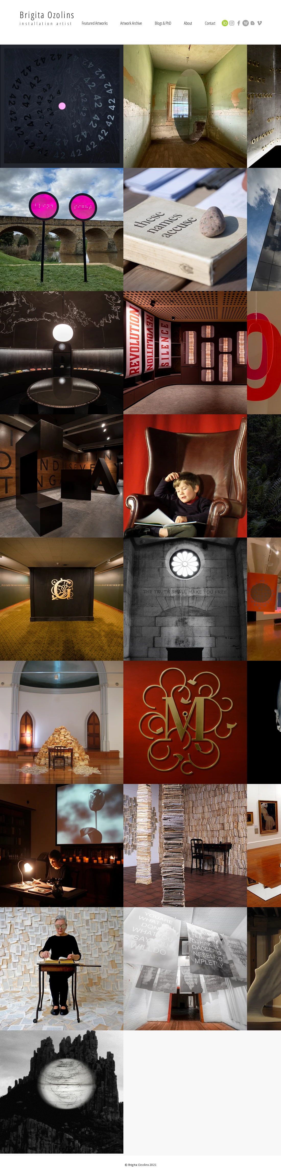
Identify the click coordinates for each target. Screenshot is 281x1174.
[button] (94, 23)
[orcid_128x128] (225, 23)
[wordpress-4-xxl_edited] (245, 23)
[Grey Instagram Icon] (232, 23)
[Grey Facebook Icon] (239, 23)
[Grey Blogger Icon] (252, 23)
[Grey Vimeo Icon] (259, 23)
